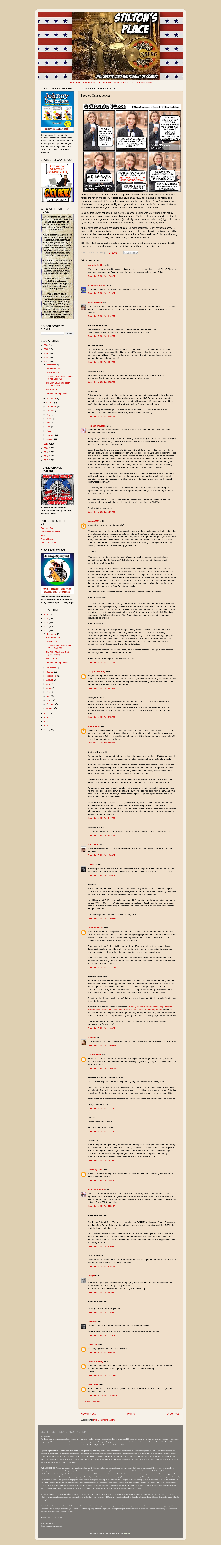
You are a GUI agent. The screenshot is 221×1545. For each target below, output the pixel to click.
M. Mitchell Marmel (97, 285)
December (51, 365)
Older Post (173, 1413)
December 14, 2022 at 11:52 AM (102, 1395)
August (49, 411)
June (48, 419)
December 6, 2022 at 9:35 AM (101, 1266)
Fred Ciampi (94, 844)
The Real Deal (52, 389)
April (48, 427)
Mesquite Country (96, 672)
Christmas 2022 (53, 372)
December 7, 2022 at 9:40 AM (101, 1352)
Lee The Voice (94, 1054)
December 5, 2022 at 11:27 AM (102, 967)
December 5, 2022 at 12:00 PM (102, 1045)
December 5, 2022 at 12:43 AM (102, 293)
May (48, 423)
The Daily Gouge (48, 543)
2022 (46, 361)
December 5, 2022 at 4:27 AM (101, 362)
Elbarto (91, 1037)
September (51, 407)
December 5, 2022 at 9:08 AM (101, 743)
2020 (46, 448)
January (50, 439)
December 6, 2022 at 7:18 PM (101, 1312)
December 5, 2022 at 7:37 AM (101, 662)
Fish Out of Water (96, 426)
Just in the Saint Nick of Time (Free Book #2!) (59, 377)
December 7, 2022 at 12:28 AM (102, 1335)
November (51, 398)
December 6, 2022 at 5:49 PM (101, 1292)
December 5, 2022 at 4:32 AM (101, 382)
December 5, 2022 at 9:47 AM (101, 818)
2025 (46, 349)
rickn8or (92, 864)
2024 (46, 353)
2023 (46, 357)
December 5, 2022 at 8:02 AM (101, 688)
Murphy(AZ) (93, 521)
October (50, 402)
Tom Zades (93, 1385)
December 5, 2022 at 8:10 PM (101, 1246)
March (49, 431)
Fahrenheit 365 (53, 368)
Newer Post (88, 1413)
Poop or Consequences (57, 393)
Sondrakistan (47, 539)
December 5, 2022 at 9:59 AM (101, 835)
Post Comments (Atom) (104, 1420)
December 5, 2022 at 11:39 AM (102, 1028)
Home (131, 1413)
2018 (46, 456)
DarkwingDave (95, 1169)
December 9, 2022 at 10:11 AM (102, 1375)
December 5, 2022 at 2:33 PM (101, 1180)
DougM (91, 1276)
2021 (46, 444)
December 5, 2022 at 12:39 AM (102, 276)
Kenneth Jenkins (96, 265)
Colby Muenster (95, 928)
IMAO (43, 535)
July (48, 414)
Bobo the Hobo (95, 302)
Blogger (126, 1533)
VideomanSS (94, 726)
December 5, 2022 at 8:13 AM (101, 717)
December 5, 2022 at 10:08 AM (102, 855)
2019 (46, 452)
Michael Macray (95, 1362)
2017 (46, 460)
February (50, 435)
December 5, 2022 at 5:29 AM (101, 512)
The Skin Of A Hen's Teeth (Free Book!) (58, 384)
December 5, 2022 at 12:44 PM (102, 1068)
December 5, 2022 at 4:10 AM (101, 316)
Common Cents (48, 528)
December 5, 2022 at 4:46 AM (101, 416)
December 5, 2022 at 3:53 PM (101, 1206)
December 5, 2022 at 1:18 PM (101, 1131)
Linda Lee (92, 1344)
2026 (46, 345)
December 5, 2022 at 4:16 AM (101, 336)
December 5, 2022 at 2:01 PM (101, 1160)
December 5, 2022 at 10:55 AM (102, 875)
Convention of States (50, 532)
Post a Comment (92, 1401)
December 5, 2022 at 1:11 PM (101, 1108)
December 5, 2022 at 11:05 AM (102, 918)
